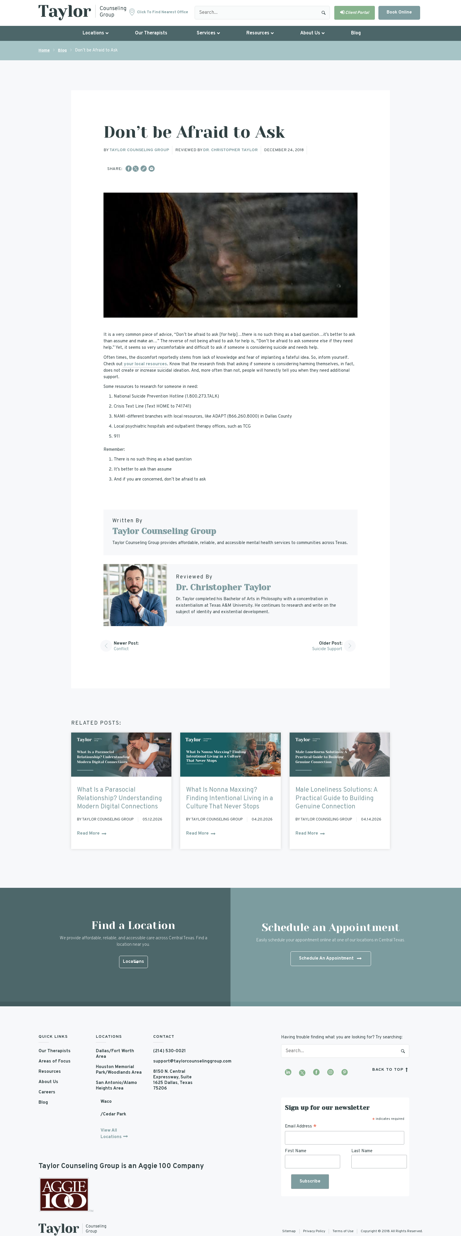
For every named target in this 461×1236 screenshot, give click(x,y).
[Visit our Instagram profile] (330, 1073)
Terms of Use (343, 1231)
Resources (50, 1072)
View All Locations (111, 1134)
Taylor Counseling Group (139, 150)
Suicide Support (327, 649)
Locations (133, 962)
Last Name (362, 1151)
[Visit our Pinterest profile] (345, 1073)
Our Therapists (55, 1051)
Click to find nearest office (162, 12)
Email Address (301, 1126)
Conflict (121, 649)
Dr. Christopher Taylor (230, 150)
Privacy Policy (314, 1231)
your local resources (145, 364)
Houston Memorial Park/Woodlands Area (119, 1069)
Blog (62, 50)
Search (324, 12)
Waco (106, 1102)
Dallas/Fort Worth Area (115, 1054)
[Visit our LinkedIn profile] (288, 1073)
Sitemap (289, 1231)
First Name (295, 1151)
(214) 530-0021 (169, 1051)
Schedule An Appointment (330, 959)
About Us (48, 1082)
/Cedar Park (113, 1114)
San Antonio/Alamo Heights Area (116, 1085)
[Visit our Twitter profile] (302, 1073)
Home (44, 50)
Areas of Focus (55, 1061)
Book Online (399, 12)
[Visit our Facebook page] (316, 1073)
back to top (390, 1069)
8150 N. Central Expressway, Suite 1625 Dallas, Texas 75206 (173, 1080)
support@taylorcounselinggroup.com (177, 1061)
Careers (47, 1092)
